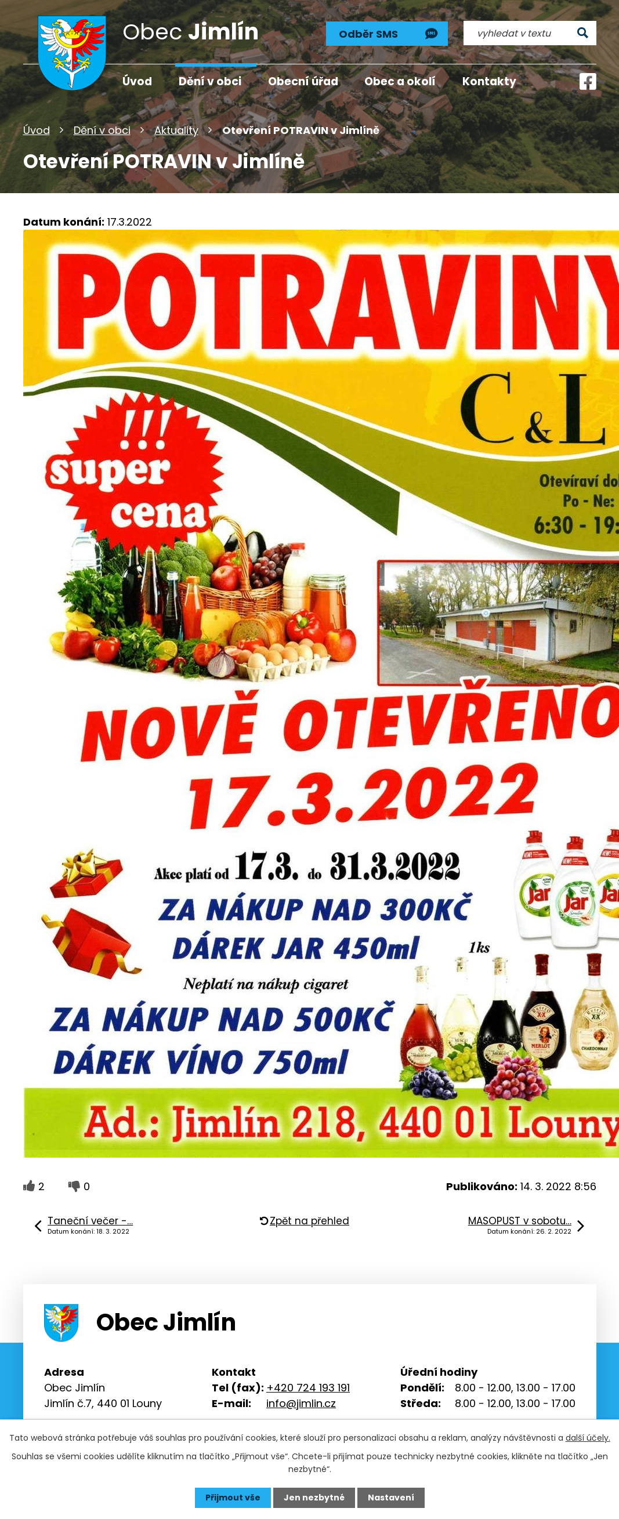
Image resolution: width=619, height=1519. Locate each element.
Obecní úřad (303, 81)
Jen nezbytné (314, 1497)
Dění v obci (102, 130)
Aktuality (176, 130)
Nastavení (391, 1497)
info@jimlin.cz (301, 1403)
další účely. (588, 1438)
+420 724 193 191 (308, 1387)
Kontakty (489, 81)
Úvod (36, 130)
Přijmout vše (232, 1497)
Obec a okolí (400, 81)
